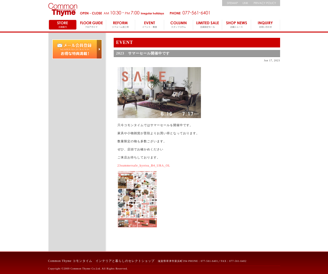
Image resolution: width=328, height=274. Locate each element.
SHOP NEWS (236, 25)
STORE (62, 25)
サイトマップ (231, 3)
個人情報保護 (265, 3)
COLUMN (178, 25)
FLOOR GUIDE (91, 25)
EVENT (149, 25)
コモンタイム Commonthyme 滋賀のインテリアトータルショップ (62, 9)
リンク (245, 3)
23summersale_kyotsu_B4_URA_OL (143, 165)
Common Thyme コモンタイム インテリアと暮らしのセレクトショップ (101, 261)
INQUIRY (265, 25)
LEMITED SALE (207, 25)
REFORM (120, 25)
